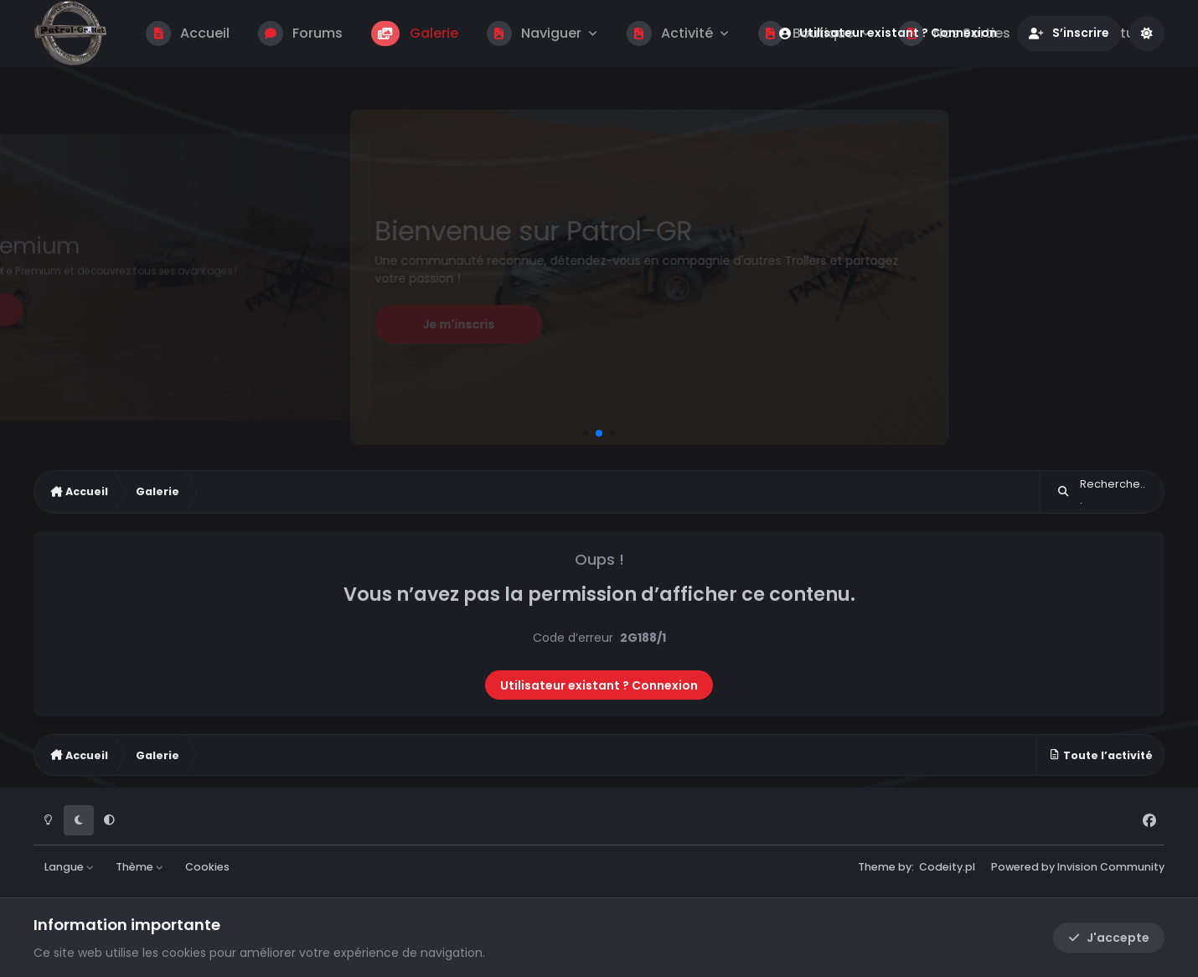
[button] (585, 433)
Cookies (207, 867)
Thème (140, 867)
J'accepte (1108, 937)
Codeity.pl (947, 867)
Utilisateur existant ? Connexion (599, 685)
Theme (877, 867)
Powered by (1077, 867)
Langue (69, 867)
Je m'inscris (459, 324)
